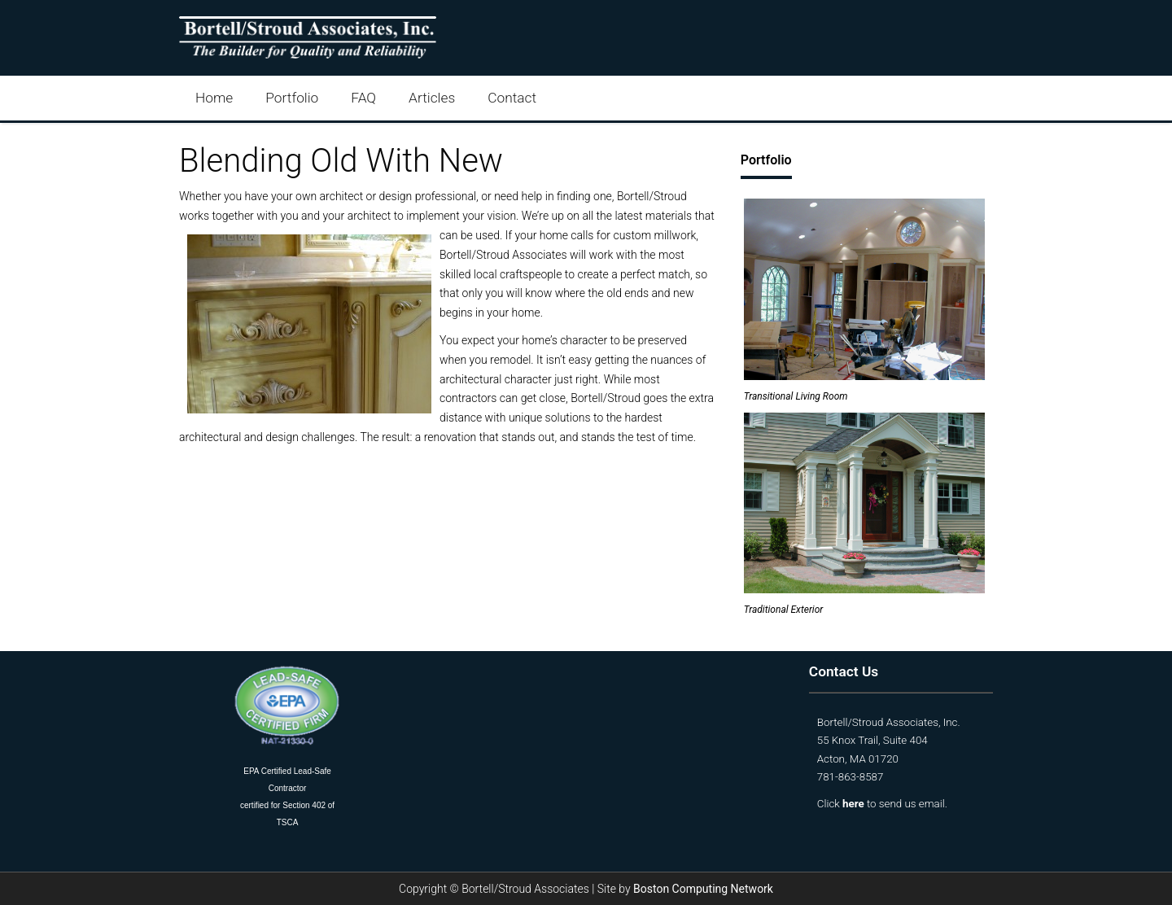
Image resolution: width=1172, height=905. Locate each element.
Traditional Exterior (783, 609)
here (853, 804)
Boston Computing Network (703, 888)
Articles (432, 98)
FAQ (363, 98)
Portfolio (291, 98)
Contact (512, 98)
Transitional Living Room (796, 396)
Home (214, 98)
